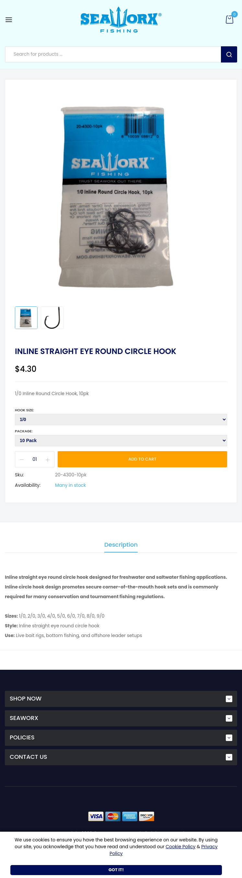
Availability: (27, 485)
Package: (23, 431)
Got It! (116, 870)
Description (121, 545)
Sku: (19, 475)
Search (229, 54)
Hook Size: (24, 410)
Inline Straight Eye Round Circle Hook (95, 351)
